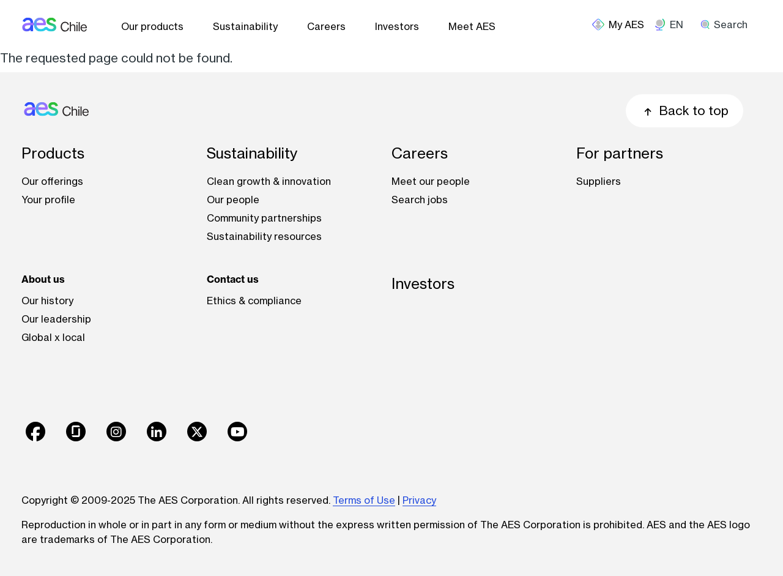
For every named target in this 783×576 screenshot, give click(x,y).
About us (43, 279)
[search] (728, 24)
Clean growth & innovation (269, 181)
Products (52, 153)
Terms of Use (364, 500)
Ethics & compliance (254, 300)
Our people (233, 199)
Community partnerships (264, 218)
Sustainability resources (264, 236)
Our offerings (52, 181)
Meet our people (431, 181)
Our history (47, 300)
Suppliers (598, 181)
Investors (397, 26)
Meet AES (471, 26)
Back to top (684, 110)
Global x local (53, 337)
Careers (326, 26)
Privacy (419, 500)
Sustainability (245, 26)
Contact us (233, 279)
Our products (152, 26)
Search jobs (420, 199)
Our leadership (56, 319)
